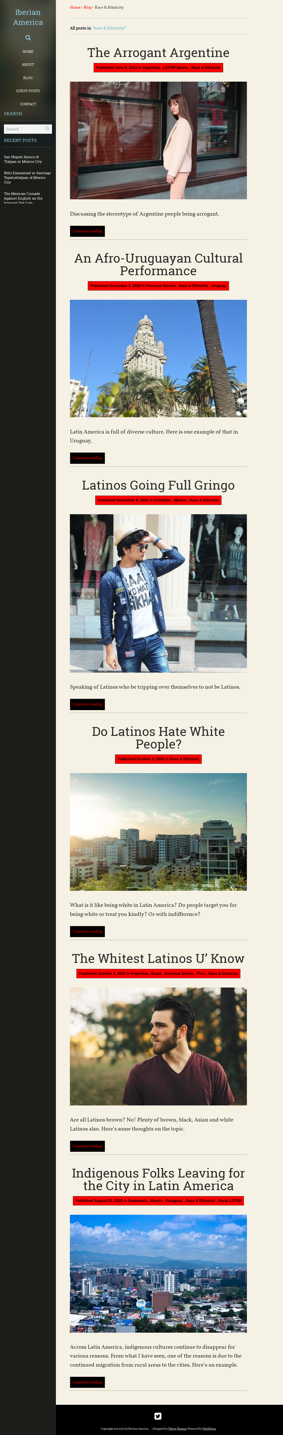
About (28, 64)
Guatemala (137, 1201)
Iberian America (28, 17)
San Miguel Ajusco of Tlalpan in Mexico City (23, 159)
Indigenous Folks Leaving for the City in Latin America (158, 1179)
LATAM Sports (175, 68)
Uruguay (218, 286)
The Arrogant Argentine (158, 52)
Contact (28, 104)
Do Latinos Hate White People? (158, 737)
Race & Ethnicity (206, 68)
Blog (28, 77)
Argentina (151, 68)
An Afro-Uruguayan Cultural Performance (158, 264)
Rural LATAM (229, 1201)
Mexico (180, 500)
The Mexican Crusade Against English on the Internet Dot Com (23, 198)
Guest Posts (28, 90)
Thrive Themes (177, 1429)
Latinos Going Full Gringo (158, 484)
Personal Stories (161, 286)
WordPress (209, 1429)
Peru (201, 973)
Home (28, 51)
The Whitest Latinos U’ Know (158, 958)
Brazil (156, 973)
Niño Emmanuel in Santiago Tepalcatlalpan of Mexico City (27, 177)
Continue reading (87, 231)
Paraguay (174, 1201)
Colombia (162, 500)
